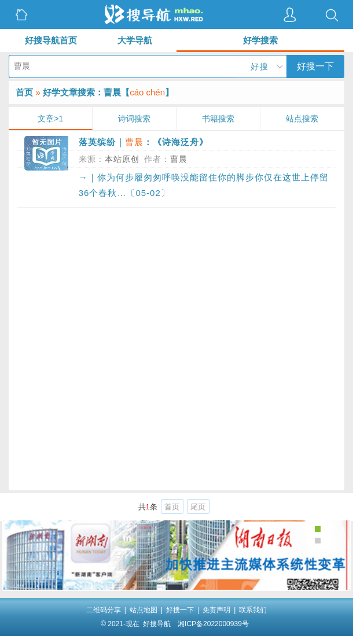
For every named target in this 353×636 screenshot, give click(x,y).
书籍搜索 (218, 118)
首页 (24, 92)
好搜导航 (157, 624)
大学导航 (134, 40)
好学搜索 (260, 40)
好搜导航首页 (51, 40)
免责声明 (216, 610)
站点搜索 (302, 118)
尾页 (197, 506)
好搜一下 (315, 66)
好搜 (260, 66)
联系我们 (253, 610)
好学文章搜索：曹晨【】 (108, 92)
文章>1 (50, 118)
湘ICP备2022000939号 (213, 624)
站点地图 (143, 610)
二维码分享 (103, 610)
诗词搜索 (134, 118)
